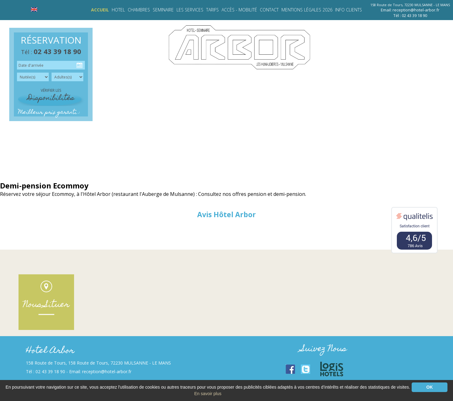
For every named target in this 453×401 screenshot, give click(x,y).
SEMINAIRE (163, 10)
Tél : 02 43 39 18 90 (410, 15)
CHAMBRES (139, 10)
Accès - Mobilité (239, 10)
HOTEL (118, 10)
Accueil (100, 10)
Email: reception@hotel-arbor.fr (410, 10)
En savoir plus (208, 393)
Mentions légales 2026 (306, 10)
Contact (269, 10)
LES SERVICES (190, 10)
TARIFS (212, 10)
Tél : (51, 52)
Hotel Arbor (50, 351)
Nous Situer (46, 305)
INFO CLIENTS (348, 10)
